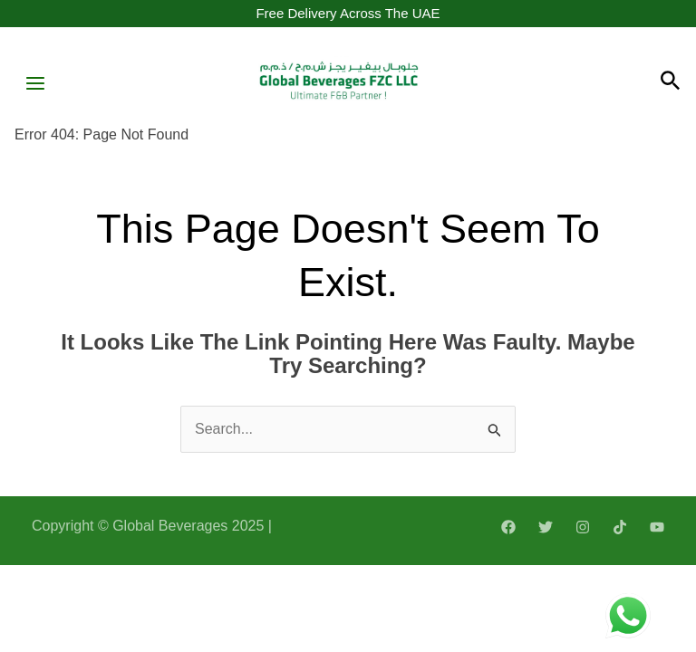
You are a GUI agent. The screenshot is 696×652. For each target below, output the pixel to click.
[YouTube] (657, 527)
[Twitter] (545, 527)
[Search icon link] (671, 83)
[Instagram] (582, 527)
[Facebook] (508, 527)
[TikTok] (620, 527)
